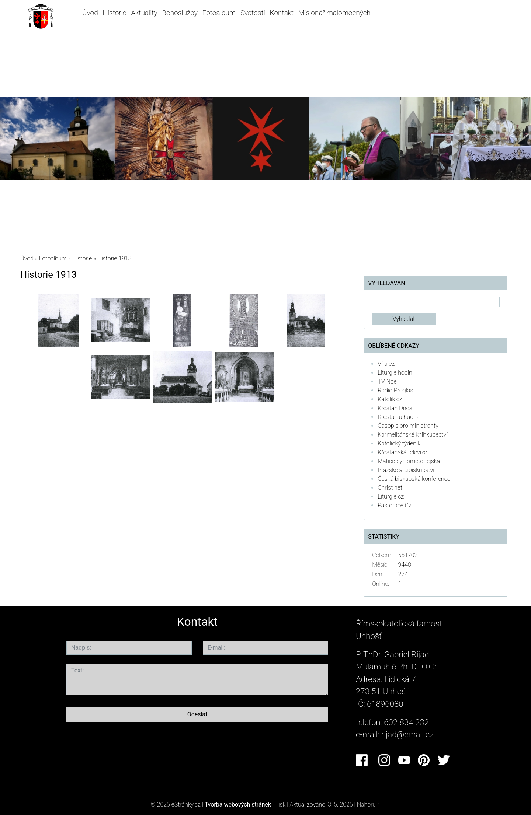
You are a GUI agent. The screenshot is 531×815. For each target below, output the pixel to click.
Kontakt (282, 12)
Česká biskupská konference (414, 478)
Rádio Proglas (395, 390)
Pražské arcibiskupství (406, 469)
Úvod (90, 12)
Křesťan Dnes (395, 408)
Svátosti (252, 12)
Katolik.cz (390, 399)
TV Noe (387, 381)
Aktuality (144, 12)
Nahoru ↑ (368, 804)
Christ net (390, 487)
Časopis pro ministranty (408, 425)
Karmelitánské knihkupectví (412, 434)
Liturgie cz (391, 496)
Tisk (280, 804)
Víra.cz (386, 363)
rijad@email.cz (407, 734)
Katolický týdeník (399, 443)
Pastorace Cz (395, 505)
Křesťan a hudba (399, 416)
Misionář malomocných (334, 12)
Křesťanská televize (402, 452)
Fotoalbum (219, 12)
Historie (114, 12)
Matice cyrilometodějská (409, 461)
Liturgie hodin (395, 372)
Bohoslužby (179, 12)
